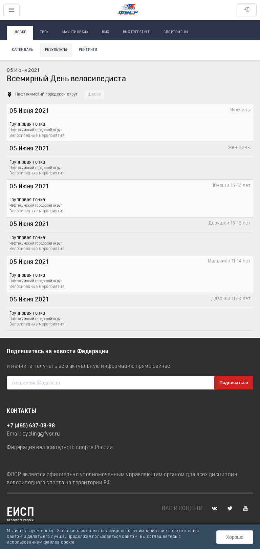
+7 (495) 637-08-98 (31, 426)
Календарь (22, 50)
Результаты (56, 50)
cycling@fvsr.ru (41, 434)
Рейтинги (88, 50)
